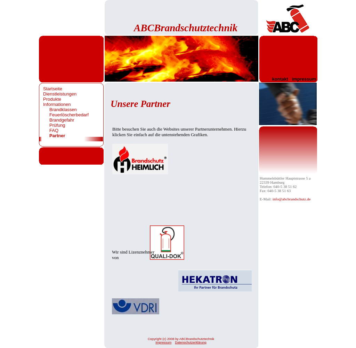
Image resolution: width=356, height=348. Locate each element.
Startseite (52, 88)
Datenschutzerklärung (190, 342)
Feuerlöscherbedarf (69, 114)
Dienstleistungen (59, 94)
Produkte (52, 99)
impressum (304, 79)
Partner (57, 135)
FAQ (53, 130)
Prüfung (57, 125)
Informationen (57, 104)
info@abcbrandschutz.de (291, 199)
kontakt (280, 79)
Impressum (163, 342)
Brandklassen (63, 109)
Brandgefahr (61, 120)
